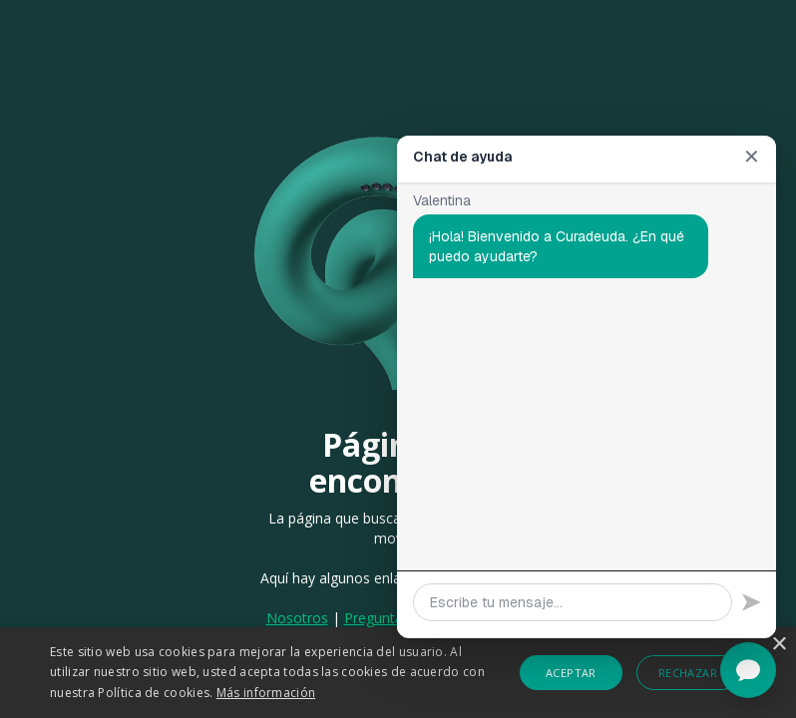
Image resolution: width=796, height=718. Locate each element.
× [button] (778, 644)
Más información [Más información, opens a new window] (266, 692)
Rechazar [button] (687, 672)
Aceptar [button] (571, 672)
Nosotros (297, 617)
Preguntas (379, 617)
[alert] (398, 672)
